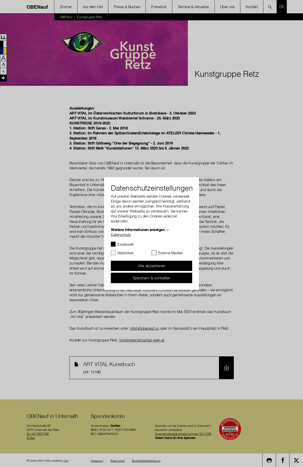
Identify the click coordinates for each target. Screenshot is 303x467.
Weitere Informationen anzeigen (138, 229)
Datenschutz (121, 234)
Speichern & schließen (151, 277)
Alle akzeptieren (151, 265)
